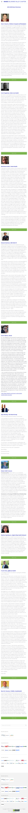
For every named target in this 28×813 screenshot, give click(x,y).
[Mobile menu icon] (1, 1)
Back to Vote (14, 79)
